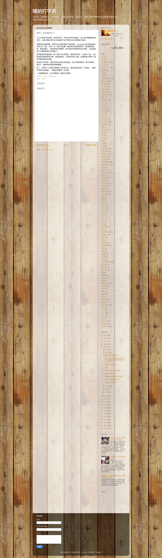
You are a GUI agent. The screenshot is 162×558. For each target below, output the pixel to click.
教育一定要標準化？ (112, 379)
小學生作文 (105, 92)
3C (102, 59)
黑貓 (102, 229)
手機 (102, 105)
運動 (102, 240)
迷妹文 (103, 210)
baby (103, 313)
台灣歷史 (104, 119)
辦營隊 (103, 275)
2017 (105, 408)
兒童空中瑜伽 (106, 165)
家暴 (102, 205)
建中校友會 (105, 191)
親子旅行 (104, 267)
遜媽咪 (103, 254)
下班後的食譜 (106, 78)
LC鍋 (103, 318)
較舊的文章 (91, 145)
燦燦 (102, 278)
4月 (106, 389)
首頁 (66, 145)
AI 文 (103, 310)
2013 (105, 419)
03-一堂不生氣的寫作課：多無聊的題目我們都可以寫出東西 (115, 360)
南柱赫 (103, 189)
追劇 (102, 213)
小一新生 (104, 86)
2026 (105, 335)
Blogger (98, 552)
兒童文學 (104, 159)
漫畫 (102, 248)
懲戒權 (103, 286)
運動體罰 (104, 243)
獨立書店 (104, 264)
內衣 (102, 97)
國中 (102, 216)
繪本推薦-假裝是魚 (111, 355)
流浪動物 (104, 194)
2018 (105, 405)
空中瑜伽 (104, 178)
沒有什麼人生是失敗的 (113, 371)
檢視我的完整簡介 (107, 39)
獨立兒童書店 (106, 262)
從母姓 (103, 218)
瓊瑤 (102, 291)
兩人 (102, 57)
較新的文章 (42, 145)
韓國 (102, 280)
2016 (105, 410)
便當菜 (103, 186)
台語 (102, 116)
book (103, 315)
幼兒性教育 (105, 121)
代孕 (102, 113)
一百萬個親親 (106, 62)
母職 (102, 127)
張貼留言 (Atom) (47, 150)
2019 (105, 402)
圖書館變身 (105, 245)
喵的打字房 (44, 11)
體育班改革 (105, 305)
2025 (105, 338)
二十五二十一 (106, 67)
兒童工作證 (105, 154)
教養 (102, 224)
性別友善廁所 (106, 173)
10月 (107, 386)
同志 (102, 132)
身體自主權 (105, 148)
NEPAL (103, 324)
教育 (102, 221)
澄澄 (102, 256)
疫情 (102, 197)
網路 (102, 251)
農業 (102, 237)
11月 (107, 352)
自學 (43, 79)
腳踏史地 (104, 235)
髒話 (102, 302)
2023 (105, 344)
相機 (102, 200)
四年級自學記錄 (110, 382)
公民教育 (104, 100)
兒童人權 (104, 151)
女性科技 (104, 84)
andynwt (84, 552)
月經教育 (104, 111)
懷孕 (102, 289)
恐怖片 (103, 208)
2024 (105, 341)
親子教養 (104, 270)
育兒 (102, 181)
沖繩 (102, 143)
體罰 (102, 307)
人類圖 (103, 70)
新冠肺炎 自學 (106, 232)
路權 (106, 367)
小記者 (103, 89)
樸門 (102, 259)
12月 (107, 349)
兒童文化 (104, 156)
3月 (106, 392)
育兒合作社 (105, 183)
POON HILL (105, 326)
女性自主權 (105, 81)
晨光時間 (104, 226)
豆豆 (102, 146)
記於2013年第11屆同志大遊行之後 (117, 439)
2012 (105, 422)
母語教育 (104, 124)
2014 (105, 416)
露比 (102, 297)
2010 (105, 428)
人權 (102, 73)
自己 (102, 135)
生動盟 (103, 130)
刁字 (102, 76)
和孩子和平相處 (110, 365)
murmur (104, 321)
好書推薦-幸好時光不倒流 (114, 376)
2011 (105, 425)
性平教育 (104, 170)
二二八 (103, 65)
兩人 (102, 167)
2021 (105, 396)
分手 (102, 102)
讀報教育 (104, 299)
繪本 (102, 294)
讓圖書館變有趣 (110, 373)
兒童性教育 (105, 162)
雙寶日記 (104, 283)
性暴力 (103, 175)
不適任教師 (105, 94)
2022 (105, 347)
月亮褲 (103, 108)
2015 (105, 414)
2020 (105, 399)
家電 (102, 202)
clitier (116, 31)
